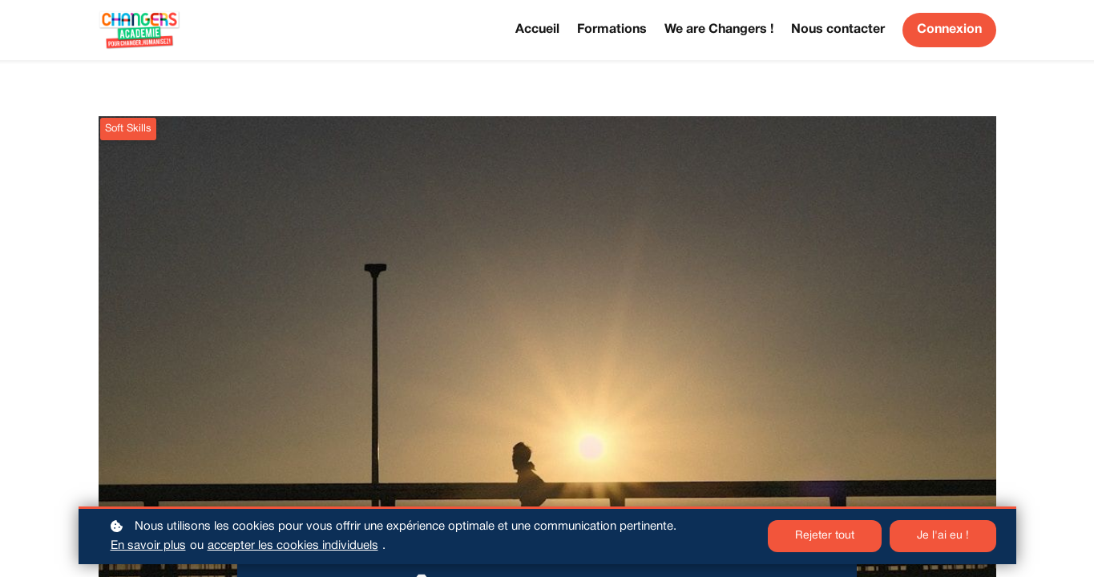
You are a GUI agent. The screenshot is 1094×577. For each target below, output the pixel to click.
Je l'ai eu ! (943, 536)
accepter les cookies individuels (293, 545)
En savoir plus (148, 545)
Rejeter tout (824, 536)
